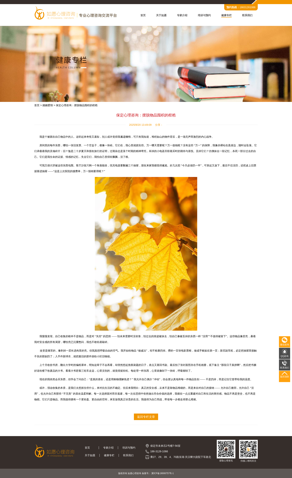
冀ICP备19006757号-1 (162, 473)
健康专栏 (226, 15)
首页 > (38, 105)
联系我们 (247, 15)
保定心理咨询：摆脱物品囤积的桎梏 (77, 105)
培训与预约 (204, 15)
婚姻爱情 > (48, 105)
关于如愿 (161, 15)
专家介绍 (182, 15)
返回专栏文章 (146, 416)
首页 (143, 15)
